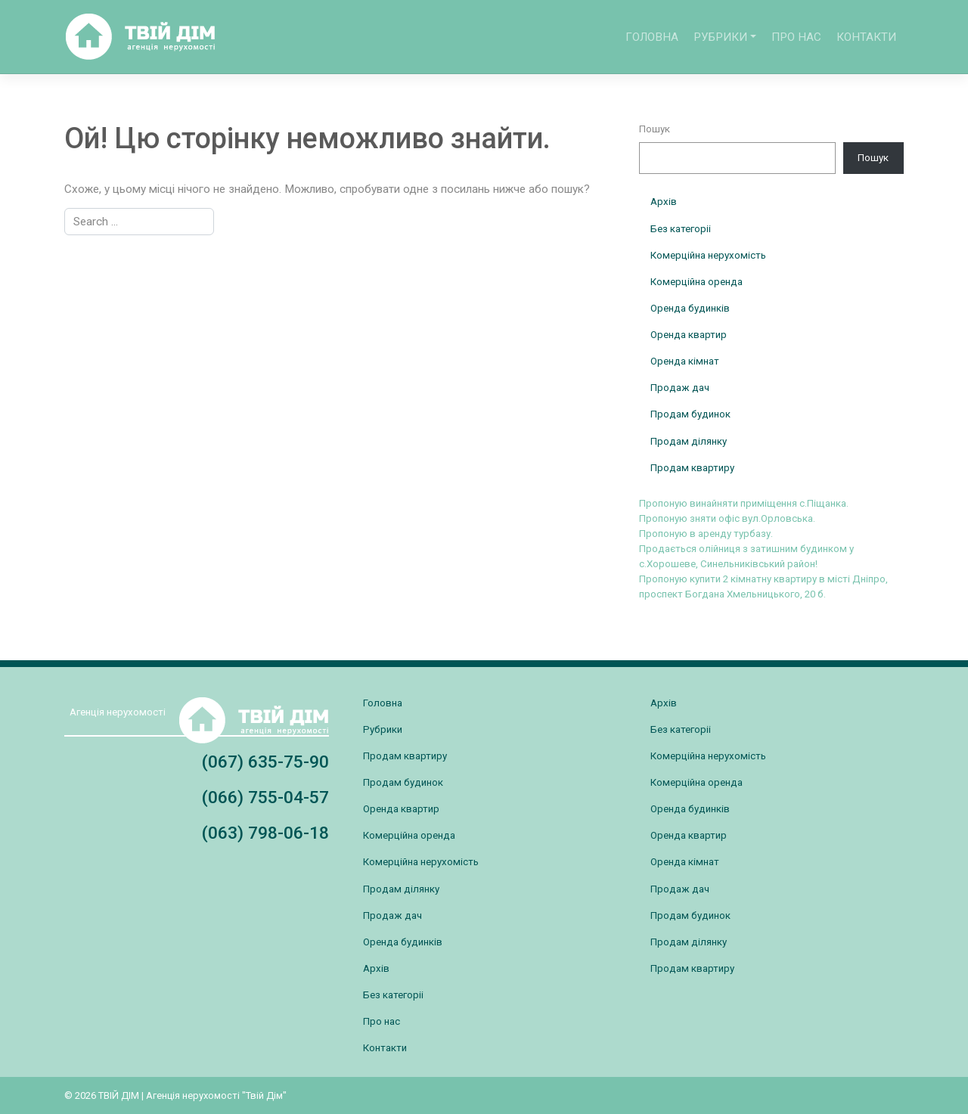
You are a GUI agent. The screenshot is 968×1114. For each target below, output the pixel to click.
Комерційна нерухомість (708, 255)
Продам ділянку (688, 441)
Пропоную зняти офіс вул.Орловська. (727, 518)
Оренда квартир (688, 334)
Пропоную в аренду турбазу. (706, 533)
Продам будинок (690, 414)
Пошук (654, 129)
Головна (651, 37)
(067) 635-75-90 (265, 762)
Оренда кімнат (684, 361)
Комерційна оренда (696, 281)
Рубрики (720, 37)
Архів (663, 201)
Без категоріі (680, 228)
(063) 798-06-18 (265, 833)
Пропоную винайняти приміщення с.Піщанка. (744, 503)
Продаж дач (679, 387)
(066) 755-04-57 (265, 797)
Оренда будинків (690, 308)
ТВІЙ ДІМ (118, 1095)
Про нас (796, 37)
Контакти (866, 37)
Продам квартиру (692, 467)
